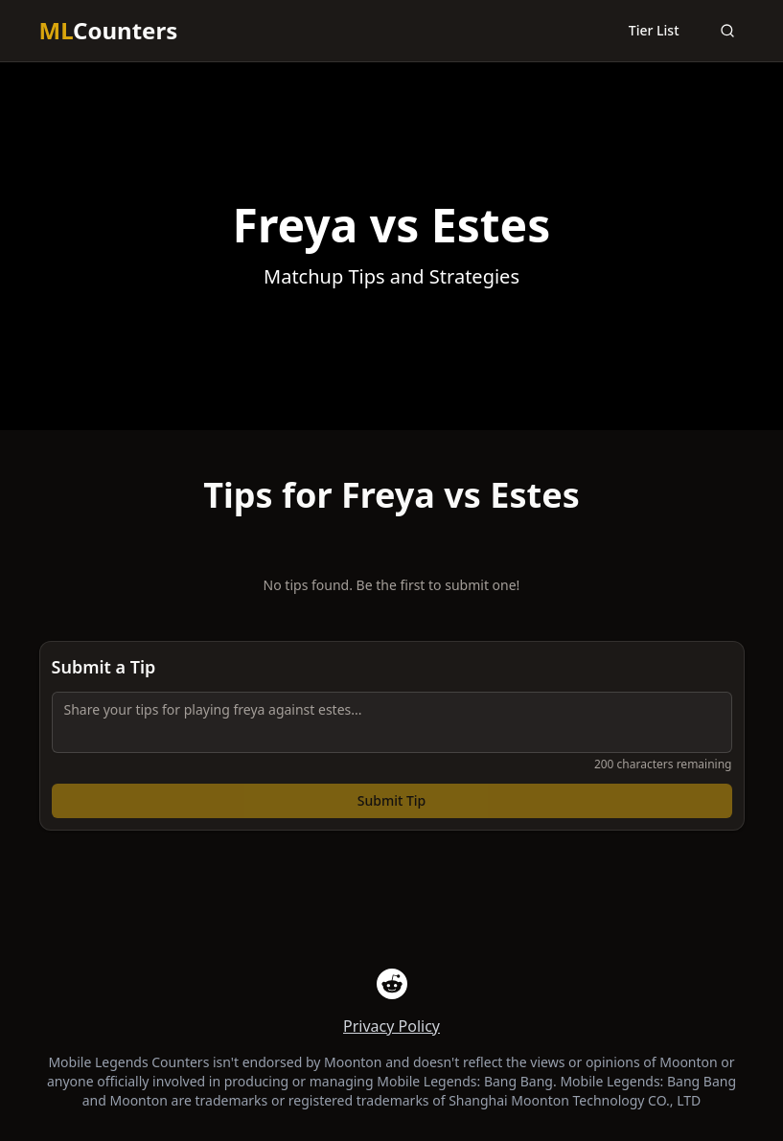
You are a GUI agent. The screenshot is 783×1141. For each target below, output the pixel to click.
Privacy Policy (391, 1026)
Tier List (654, 30)
